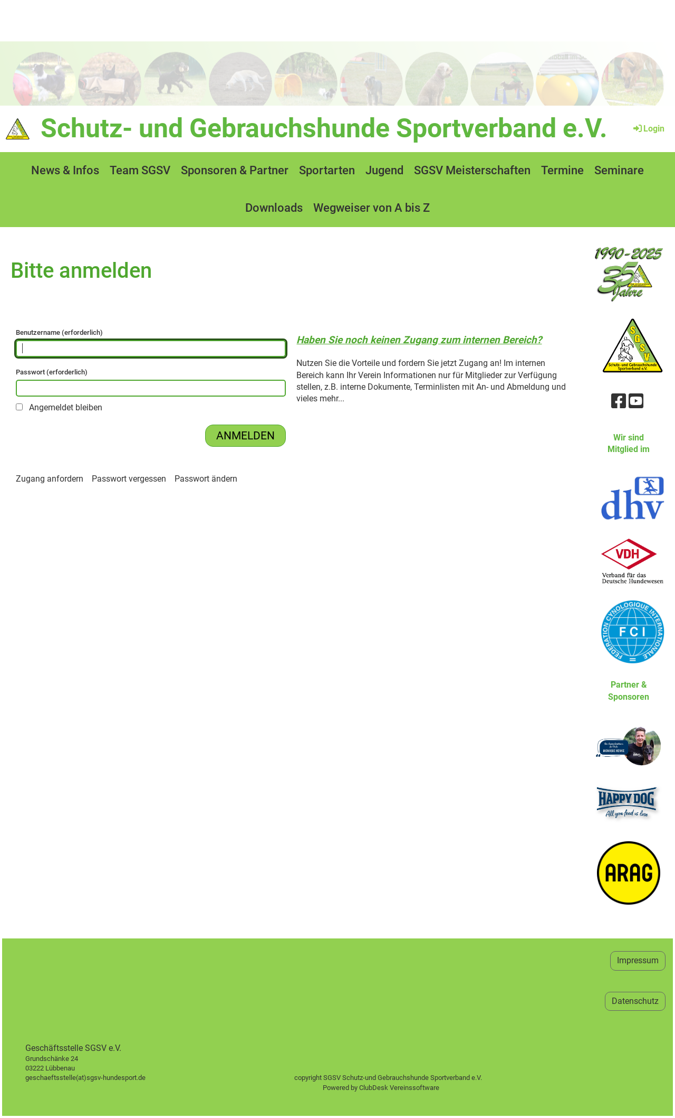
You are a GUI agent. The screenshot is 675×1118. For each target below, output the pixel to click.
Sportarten (327, 170)
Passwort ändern (206, 479)
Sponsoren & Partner (234, 170)
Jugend (384, 170)
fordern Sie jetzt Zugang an (448, 363)
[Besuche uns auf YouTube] (636, 401)
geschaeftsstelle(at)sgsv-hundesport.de (97, 1078)
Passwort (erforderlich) (151, 382)
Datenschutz (635, 1001)
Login (648, 129)
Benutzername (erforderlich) (151, 342)
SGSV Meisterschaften (472, 170)
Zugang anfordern (49, 479)
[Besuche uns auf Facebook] (618, 401)
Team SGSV (140, 170)
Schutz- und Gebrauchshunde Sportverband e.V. (324, 128)
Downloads (274, 207)
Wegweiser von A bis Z (371, 207)
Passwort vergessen (129, 479)
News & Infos (65, 170)
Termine (562, 170)
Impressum (638, 960)
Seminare (619, 170)
